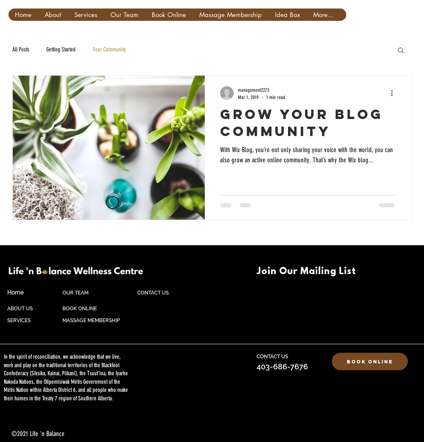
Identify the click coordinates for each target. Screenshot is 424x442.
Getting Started (61, 49)
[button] (401, 50)
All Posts (20, 49)
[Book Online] (370, 361)
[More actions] (395, 93)
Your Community (109, 49)
